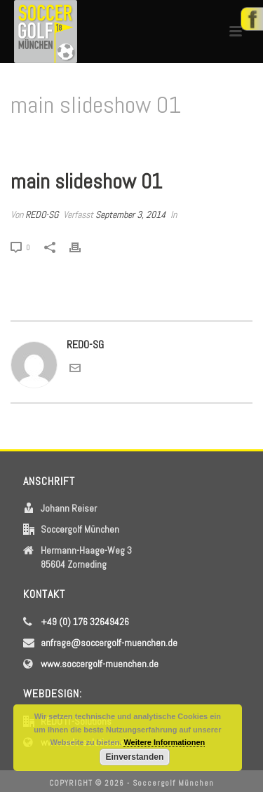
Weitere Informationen (164, 742)
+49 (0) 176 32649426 (85, 621)
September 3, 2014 (130, 214)
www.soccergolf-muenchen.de (100, 663)
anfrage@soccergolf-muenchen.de (109, 642)
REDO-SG (41, 214)
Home (91, 141)
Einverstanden (135, 757)
